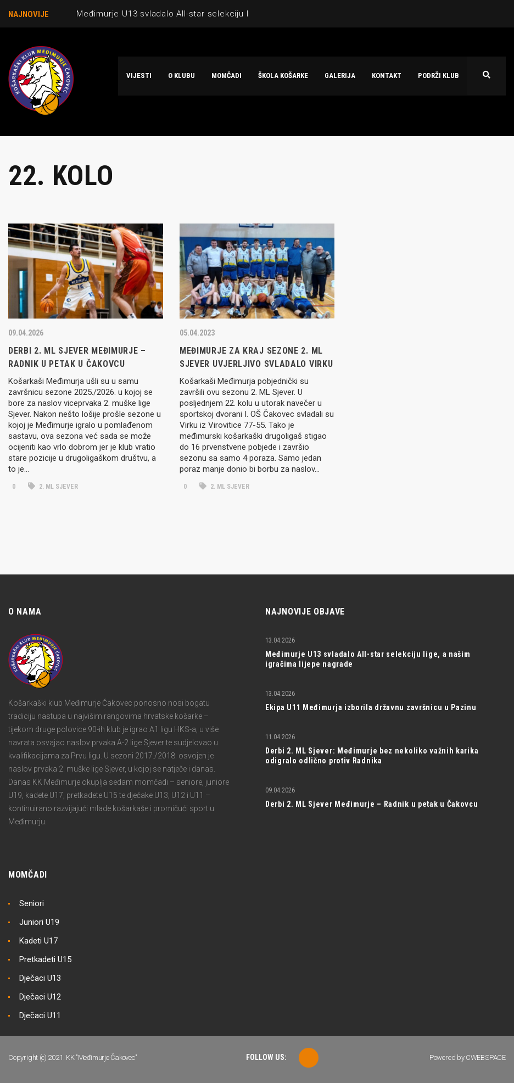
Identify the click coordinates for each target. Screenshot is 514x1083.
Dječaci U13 (40, 978)
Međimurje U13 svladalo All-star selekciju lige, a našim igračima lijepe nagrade (236, 14)
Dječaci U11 (40, 1015)
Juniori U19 (39, 922)
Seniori (31, 903)
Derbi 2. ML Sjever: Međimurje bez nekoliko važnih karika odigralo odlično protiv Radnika (371, 755)
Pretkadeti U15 (45, 959)
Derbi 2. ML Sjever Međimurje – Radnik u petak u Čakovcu (371, 804)
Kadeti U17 (38, 941)
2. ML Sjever (53, 486)
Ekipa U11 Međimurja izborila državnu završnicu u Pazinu (371, 707)
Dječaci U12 (40, 997)
